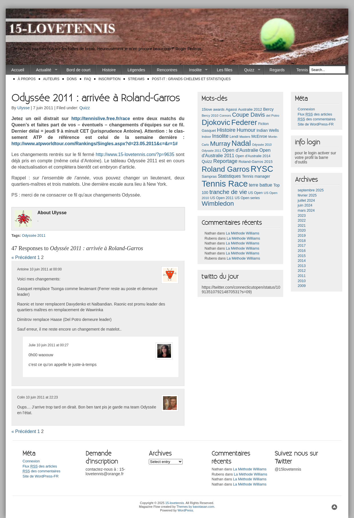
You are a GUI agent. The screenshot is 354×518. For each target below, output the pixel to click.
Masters (245, 136)
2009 (302, 286)
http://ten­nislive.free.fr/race (100, 118)
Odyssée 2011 (34, 235)
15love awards (213, 110)
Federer (244, 122)
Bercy (268, 109)
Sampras (209, 176)
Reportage (225, 161)
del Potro (272, 115)
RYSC (262, 168)
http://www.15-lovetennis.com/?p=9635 (135, 154)
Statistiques (229, 176)
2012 (302, 271)
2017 (302, 246)
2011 (302, 276)
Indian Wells (267, 130)
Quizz (249, 70)
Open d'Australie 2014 (253, 156)
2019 (302, 236)
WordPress (185, 510)
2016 (302, 251)
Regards (277, 70)
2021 (302, 226)
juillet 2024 (306, 201)
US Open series (247, 198)
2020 (302, 230)
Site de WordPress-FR (316, 124)
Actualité (43, 70)
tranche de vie (228, 192)
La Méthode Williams (242, 233)
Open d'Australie (240, 150)
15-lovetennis (174, 503)
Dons (72, 79)
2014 (302, 261)
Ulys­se (59, 212)
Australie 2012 (250, 109)
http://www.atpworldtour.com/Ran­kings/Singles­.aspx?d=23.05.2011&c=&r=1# (94, 143)
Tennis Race (307, 70)
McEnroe (259, 136)
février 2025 (307, 195)
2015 (302, 256)
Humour (246, 130)
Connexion (306, 109)
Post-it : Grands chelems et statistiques (191, 79)
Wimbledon (218, 203)
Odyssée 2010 (262, 144)
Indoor (206, 136)
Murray (220, 143)
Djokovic (216, 122)
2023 (302, 216)
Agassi (231, 109)
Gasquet (209, 130)
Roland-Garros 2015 (256, 161)
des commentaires (316, 119)
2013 (302, 266)
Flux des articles (315, 114)
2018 (302, 241)
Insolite (196, 70)
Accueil (17, 70)
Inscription (109, 79)
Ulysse (23, 108)
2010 (302, 281)
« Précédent (23, 257)
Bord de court (78, 70)
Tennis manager (256, 176)
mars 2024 (306, 211)
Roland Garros (226, 169)
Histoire (109, 70)
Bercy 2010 (210, 115)
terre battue (260, 185)
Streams (136, 79)
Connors (225, 115)
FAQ (87, 79)
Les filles (224, 70)
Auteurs (51, 79)
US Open (255, 193)
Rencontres (167, 70)
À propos (27, 79)
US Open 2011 (222, 198)
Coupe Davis (248, 115)
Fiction (263, 124)
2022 (302, 220)
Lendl (234, 137)
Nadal (241, 143)
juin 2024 (305, 205)
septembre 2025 (311, 190)
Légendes (136, 70)
